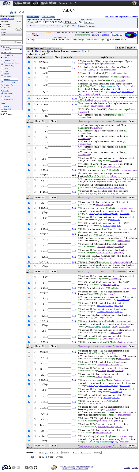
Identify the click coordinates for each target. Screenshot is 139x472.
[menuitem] (6, 3)
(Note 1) (90, 64)
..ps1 (11, 35)
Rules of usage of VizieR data (75, 469)
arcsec (74, 98)
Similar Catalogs (82, 35)
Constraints (42, 51)
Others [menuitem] (62, 3)
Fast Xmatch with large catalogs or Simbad (121, 17)
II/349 (11, 32)
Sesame (48, 19)
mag (74, 165)
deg (73, 62)
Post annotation (60, 37)
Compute (6, 57)
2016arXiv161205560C (100, 35)
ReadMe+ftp (117, 35)
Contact (127, 468)
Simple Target (33, 17)
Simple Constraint (35, 48)
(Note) (119, 86)
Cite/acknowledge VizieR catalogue (77, 466)
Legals (135, 468)
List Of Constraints (53, 48)
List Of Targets (48, 17)
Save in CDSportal (7, 19)
